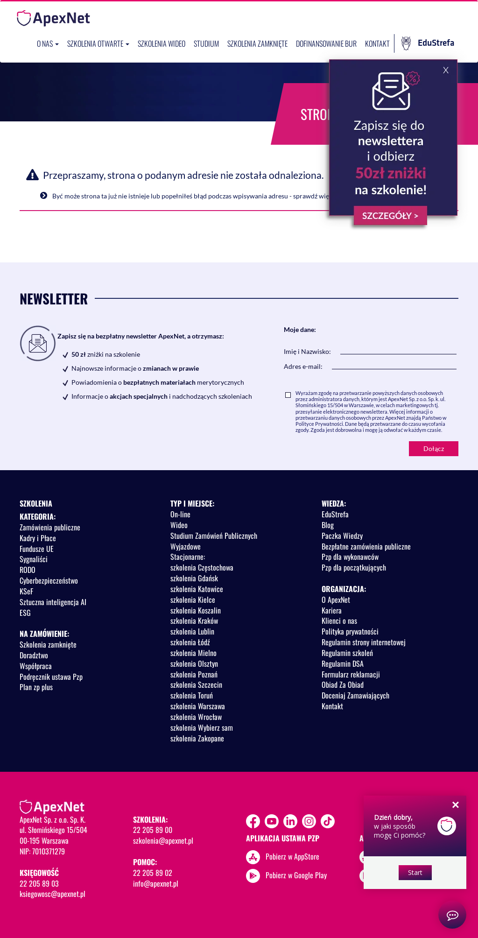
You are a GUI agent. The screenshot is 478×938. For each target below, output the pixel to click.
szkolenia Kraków (194, 620)
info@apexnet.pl (155, 883)
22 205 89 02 (152, 872)
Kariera (332, 610)
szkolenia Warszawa (197, 706)
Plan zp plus (36, 686)
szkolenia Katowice (196, 588)
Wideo (179, 524)
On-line (180, 514)
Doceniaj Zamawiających (355, 695)
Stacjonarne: (187, 556)
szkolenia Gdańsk (194, 578)
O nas (48, 43)
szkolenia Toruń (191, 695)
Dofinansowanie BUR (326, 43)
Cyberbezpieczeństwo (49, 580)
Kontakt (377, 43)
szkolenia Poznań (194, 674)
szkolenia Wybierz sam (201, 727)
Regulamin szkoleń (347, 652)
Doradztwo (34, 655)
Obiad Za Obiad (343, 684)
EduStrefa (427, 43)
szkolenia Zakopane (197, 738)
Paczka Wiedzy (342, 535)
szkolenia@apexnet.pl (163, 840)
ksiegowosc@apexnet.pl (52, 893)
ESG (25, 612)
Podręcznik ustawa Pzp (51, 676)
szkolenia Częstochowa (201, 567)
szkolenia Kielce (192, 599)
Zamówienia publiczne (50, 527)
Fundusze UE (37, 548)
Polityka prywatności (350, 631)
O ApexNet (336, 599)
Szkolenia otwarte (98, 43)
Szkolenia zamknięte (257, 43)
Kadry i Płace (38, 537)
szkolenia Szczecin (196, 684)
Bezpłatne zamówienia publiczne (366, 546)
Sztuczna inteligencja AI (53, 601)
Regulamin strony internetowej (364, 642)
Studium (206, 43)
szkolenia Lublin (192, 631)
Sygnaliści (34, 558)
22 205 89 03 (39, 883)
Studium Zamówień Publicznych (213, 535)
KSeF (26, 591)
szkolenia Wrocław (196, 716)
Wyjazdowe (185, 546)
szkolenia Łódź (190, 642)
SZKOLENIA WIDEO (161, 43)
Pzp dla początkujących (354, 567)
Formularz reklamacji (351, 674)
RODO (27, 569)
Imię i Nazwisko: (307, 351)
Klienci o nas (339, 620)
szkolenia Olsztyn (194, 663)
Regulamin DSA (343, 663)
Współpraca (36, 665)
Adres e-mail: (303, 366)
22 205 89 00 (152, 829)
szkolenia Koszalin (195, 610)
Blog (328, 524)
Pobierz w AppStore (292, 856)
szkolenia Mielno (193, 652)
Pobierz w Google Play (296, 875)
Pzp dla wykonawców (350, 556)
